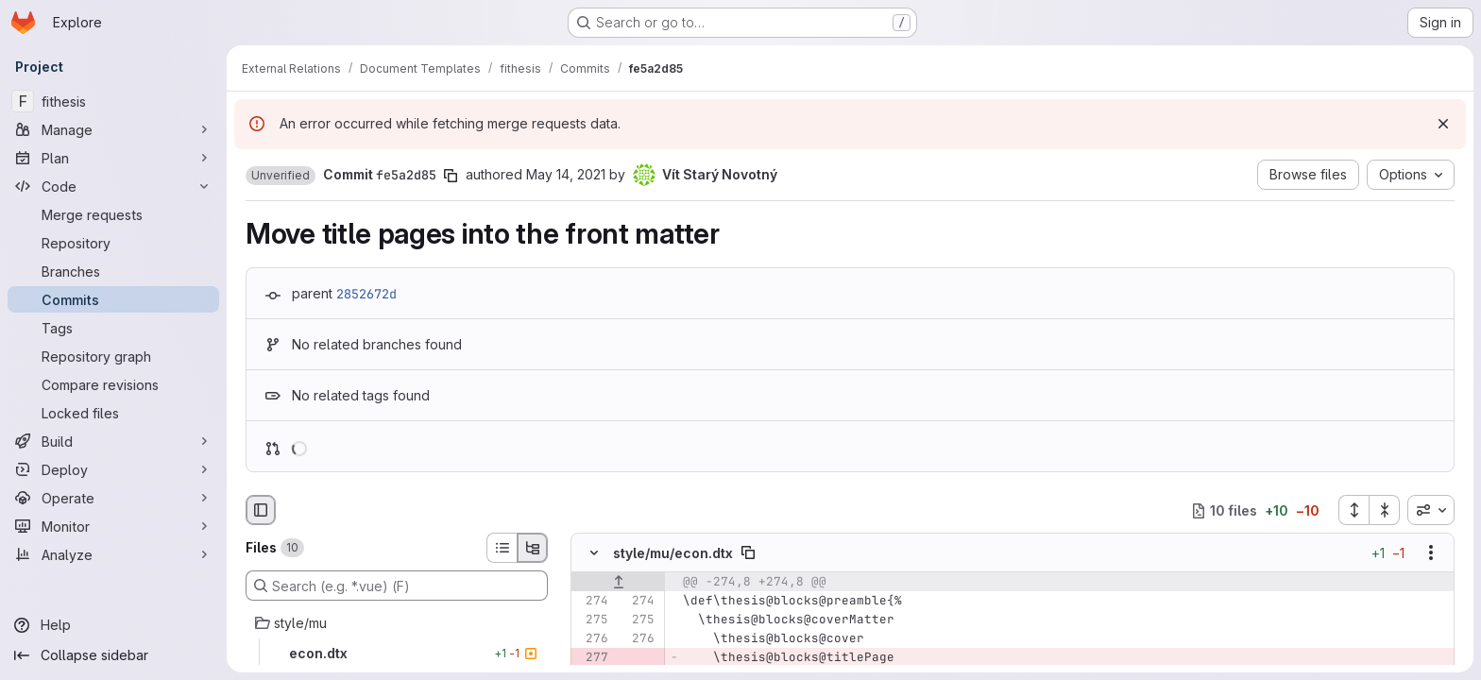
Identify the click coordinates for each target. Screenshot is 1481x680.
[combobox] (1431, 510)
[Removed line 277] (592, 658)
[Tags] (113, 327)
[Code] (113, 186)
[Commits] (113, 299)
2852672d (366, 293)
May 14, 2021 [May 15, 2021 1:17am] (565, 174)
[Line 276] (592, 639)
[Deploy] (113, 469)
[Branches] (113, 271)
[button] (280, 175)
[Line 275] (592, 620)
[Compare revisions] (113, 384)
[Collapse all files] (1385, 510)
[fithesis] (113, 101)
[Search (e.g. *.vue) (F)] (397, 585)
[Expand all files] (1353, 510)
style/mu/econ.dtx (673, 553)
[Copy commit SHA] (450, 175)
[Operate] (113, 497)
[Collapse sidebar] (113, 655)
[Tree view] (533, 548)
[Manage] (113, 129)
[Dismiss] (1443, 123)
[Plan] (113, 157)
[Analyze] (113, 554)
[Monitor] (113, 526)
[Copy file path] (748, 553)
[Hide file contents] (594, 553)
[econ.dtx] (396, 653)
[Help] (113, 625)
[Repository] (113, 243)
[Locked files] (113, 413)
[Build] (113, 441)
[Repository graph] (113, 356)
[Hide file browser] (261, 510)
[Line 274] (592, 601)
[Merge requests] (113, 214)
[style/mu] (396, 623)
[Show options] (1431, 553)
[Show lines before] (618, 582)
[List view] (501, 548)
